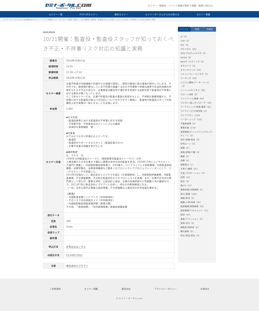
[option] (197, 136)
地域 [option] (197, 29)
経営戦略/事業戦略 (189, 206)
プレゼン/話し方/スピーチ (193, 102)
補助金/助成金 (187, 227)
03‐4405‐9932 (74, 255)
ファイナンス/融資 (189, 98)
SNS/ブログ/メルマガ (191, 53)
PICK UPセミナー (89, 14)
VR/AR (184, 57)
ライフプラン (187, 115)
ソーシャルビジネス (190, 90)
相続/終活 (185, 198)
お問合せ (204, 288)
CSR (183, 40)
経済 (183, 214)
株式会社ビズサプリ (77, 265)
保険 (183, 147)
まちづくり (186, 65)
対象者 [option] (210, 29)
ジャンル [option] (184, 29)
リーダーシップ (188, 119)
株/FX (183, 185)
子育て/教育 (186, 168)
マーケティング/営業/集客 (193, 106)
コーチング (186, 78)
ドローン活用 (187, 94)
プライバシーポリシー (165, 288)
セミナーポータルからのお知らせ (162, 14)
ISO (182, 44)
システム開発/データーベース (195, 82)
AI (182, 36)
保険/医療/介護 (188, 152)
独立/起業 (185, 193)
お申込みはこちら (76, 246)
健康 (183, 156)
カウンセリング (188, 69)
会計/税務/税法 (188, 139)
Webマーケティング (190, 61)
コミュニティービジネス (192, 74)
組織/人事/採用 (188, 202)
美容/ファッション (189, 218)
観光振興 (185, 231)
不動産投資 (186, 123)
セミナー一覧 (56, 14)
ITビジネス (186, 49)
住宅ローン (186, 143)
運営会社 (126, 288)
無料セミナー (121, 14)
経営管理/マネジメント (192, 210)
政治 (183, 181)
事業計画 (185, 127)
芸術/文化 (185, 223)
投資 (183, 177)
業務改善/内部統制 (189, 189)
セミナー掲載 (203, 14)
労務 (183, 160)
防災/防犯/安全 (188, 235)
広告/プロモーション (191, 173)
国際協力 (185, 164)
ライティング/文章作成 (192, 110)
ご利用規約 (55, 288)
